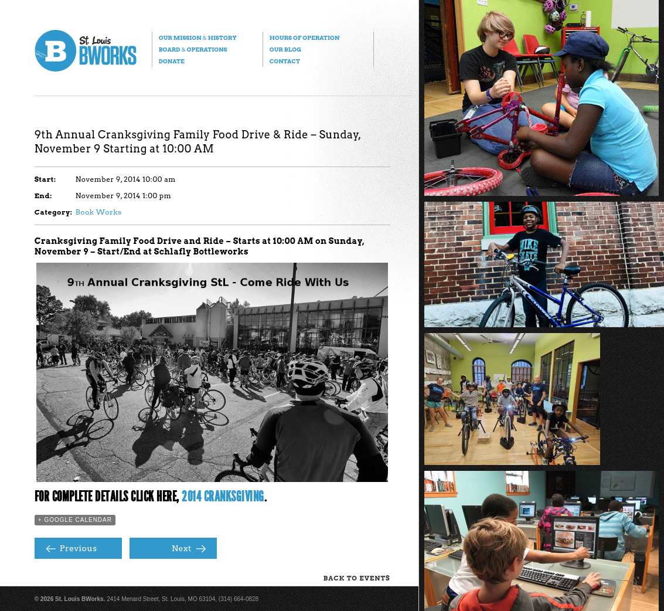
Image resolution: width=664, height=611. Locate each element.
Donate (172, 61)
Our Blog (285, 49)
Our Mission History (198, 37)
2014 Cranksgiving (223, 496)
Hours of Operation (304, 37)
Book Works (99, 212)
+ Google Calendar (75, 520)
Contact (285, 61)
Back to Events (357, 578)
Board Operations (193, 49)
